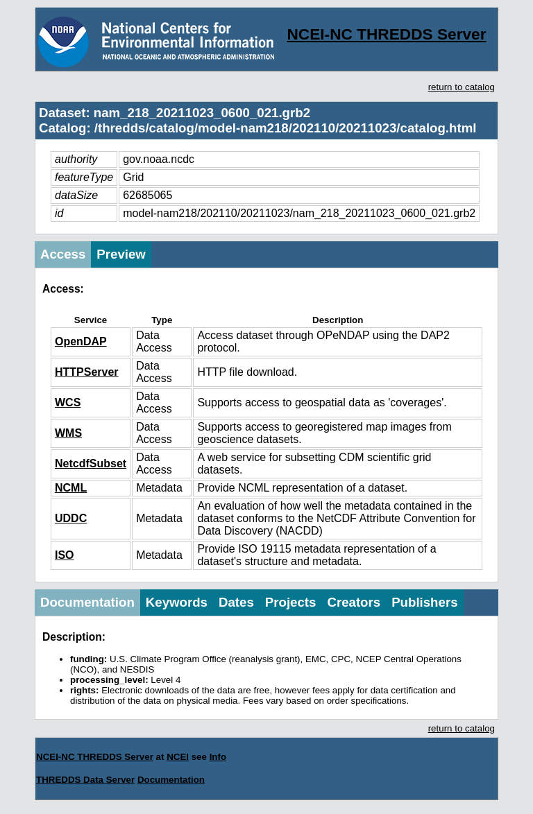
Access (62, 254)
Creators (353, 602)
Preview (121, 254)
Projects (290, 602)
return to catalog (461, 87)
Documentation (87, 602)
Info (218, 757)
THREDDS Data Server (85, 779)
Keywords (177, 602)
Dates (236, 602)
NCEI (178, 757)
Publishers (424, 602)
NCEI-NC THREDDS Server (386, 34)
